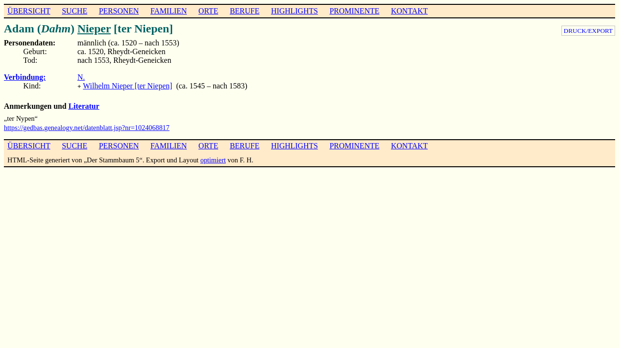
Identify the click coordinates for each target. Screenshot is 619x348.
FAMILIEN (168, 11)
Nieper (94, 28)
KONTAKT (409, 11)
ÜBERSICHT (28, 11)
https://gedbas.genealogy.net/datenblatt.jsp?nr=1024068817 (87, 126)
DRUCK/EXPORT (588, 30)
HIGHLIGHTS (294, 11)
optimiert (213, 159)
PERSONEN (119, 11)
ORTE (208, 11)
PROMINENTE (354, 11)
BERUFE (244, 11)
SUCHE (74, 11)
